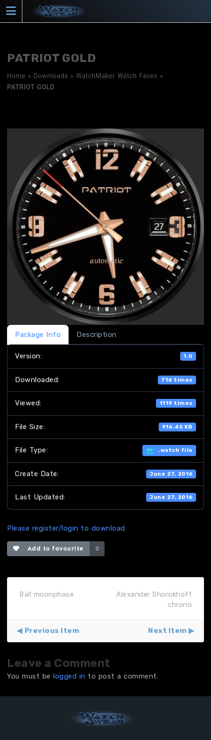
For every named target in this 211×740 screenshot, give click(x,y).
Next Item (167, 630)
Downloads (51, 76)
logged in (69, 676)
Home (16, 76)
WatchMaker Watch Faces (117, 76)
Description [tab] (97, 334)
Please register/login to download (66, 528)
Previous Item (52, 630)
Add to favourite (48, 548)
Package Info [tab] (38, 334)
